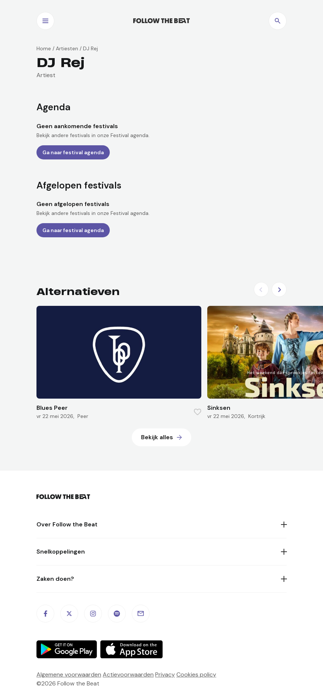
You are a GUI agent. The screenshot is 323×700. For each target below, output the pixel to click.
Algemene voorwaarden (68, 674)
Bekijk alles (157, 437)
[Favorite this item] (197, 412)
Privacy (165, 674)
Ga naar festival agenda (73, 152)
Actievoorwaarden (128, 674)
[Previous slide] (261, 289)
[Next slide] (279, 289)
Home (43, 48)
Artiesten (67, 48)
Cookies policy (196, 674)
